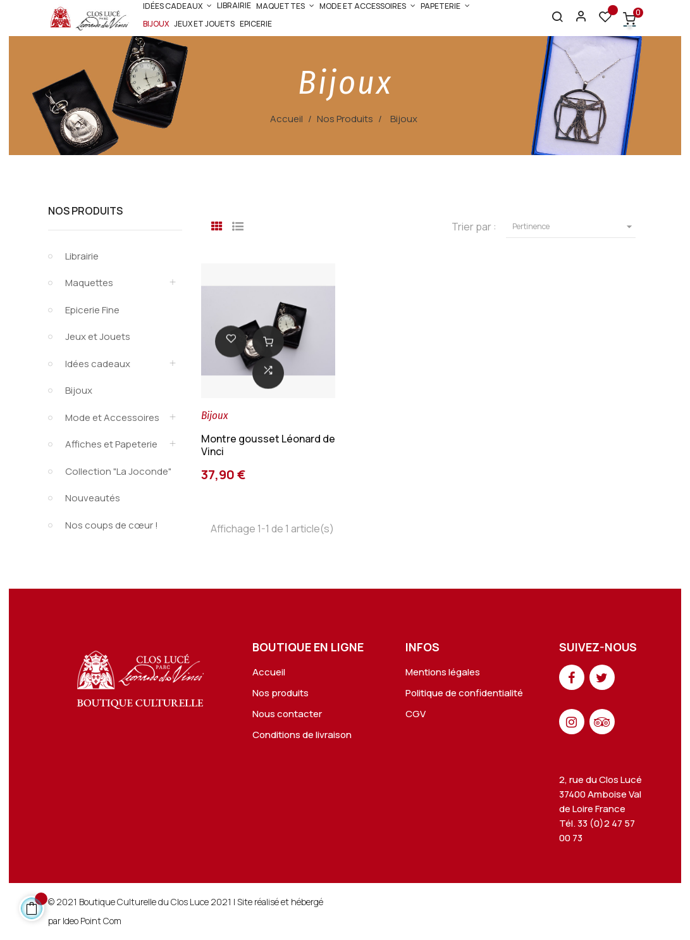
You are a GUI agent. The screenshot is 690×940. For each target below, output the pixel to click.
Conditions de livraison (302, 734)
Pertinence (574, 226)
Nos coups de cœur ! (111, 525)
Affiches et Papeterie (111, 444)
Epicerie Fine (92, 309)
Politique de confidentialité (464, 692)
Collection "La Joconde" (118, 471)
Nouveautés (92, 497)
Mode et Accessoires (112, 417)
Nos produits (280, 692)
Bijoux (78, 390)
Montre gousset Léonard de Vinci (268, 445)
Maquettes (89, 282)
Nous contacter (287, 713)
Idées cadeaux (97, 363)
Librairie (82, 256)
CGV (415, 713)
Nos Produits (85, 211)
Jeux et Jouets (97, 336)
